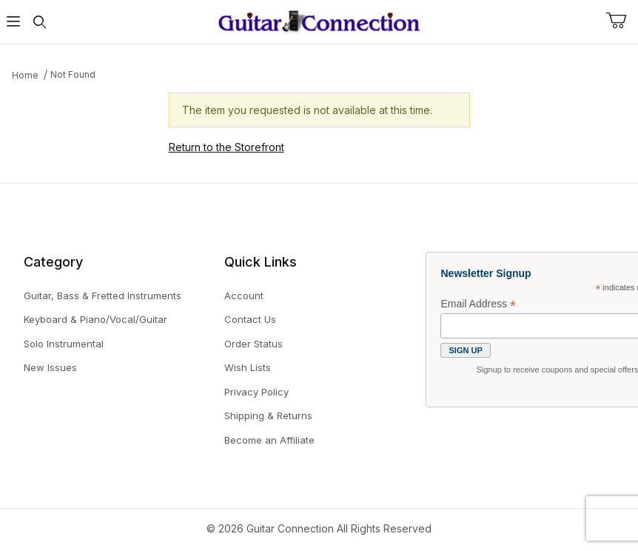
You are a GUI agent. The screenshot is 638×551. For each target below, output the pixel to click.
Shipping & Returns (268, 415)
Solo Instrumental (64, 344)
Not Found (72, 74)
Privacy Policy (256, 392)
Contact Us (250, 319)
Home (25, 75)
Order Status (253, 344)
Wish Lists (247, 367)
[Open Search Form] (40, 22)
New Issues (50, 367)
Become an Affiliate (269, 440)
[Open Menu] (13, 22)
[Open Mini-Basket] (621, 20)
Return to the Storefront (226, 147)
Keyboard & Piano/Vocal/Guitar (95, 319)
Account (243, 295)
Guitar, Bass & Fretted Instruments (102, 295)
